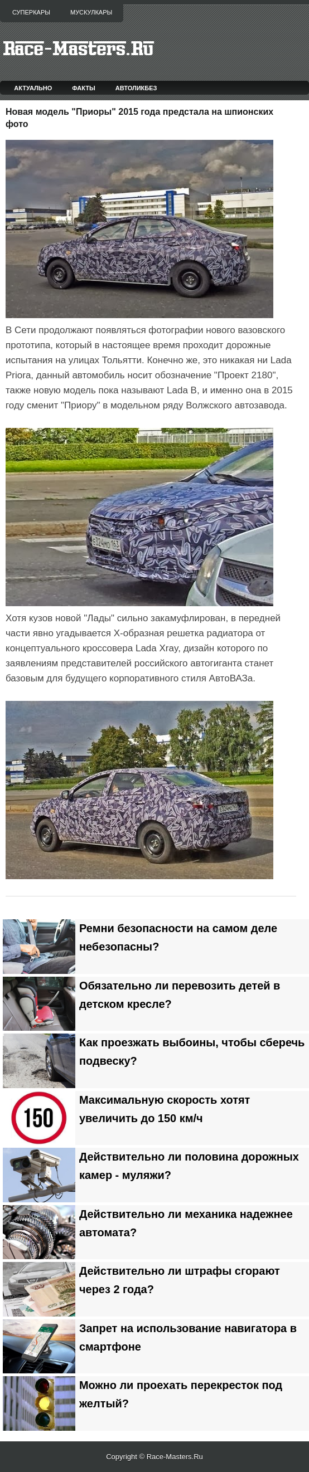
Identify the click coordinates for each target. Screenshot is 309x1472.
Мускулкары (91, 12)
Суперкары (31, 12)
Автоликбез (136, 88)
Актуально (33, 88)
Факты (83, 88)
